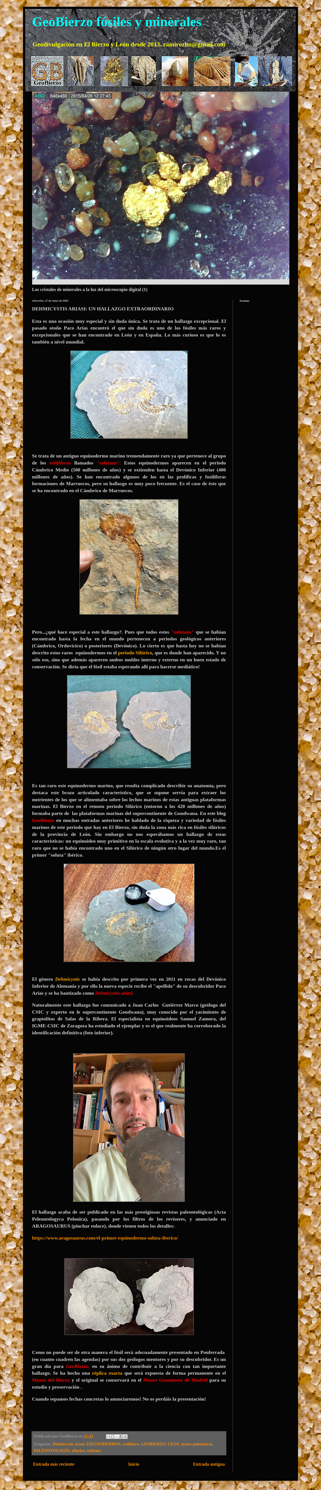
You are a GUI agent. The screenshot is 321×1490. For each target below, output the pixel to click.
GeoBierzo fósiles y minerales (116, 21)
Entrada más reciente (53, 1464)
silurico (78, 1450)
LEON (173, 1444)
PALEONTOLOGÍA (52, 1450)
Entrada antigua (209, 1464)
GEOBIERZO (153, 1444)
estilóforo (131, 1444)
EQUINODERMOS (103, 1444)
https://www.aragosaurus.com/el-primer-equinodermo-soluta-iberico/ (105, 1238)
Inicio (133, 1464)
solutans (94, 1450)
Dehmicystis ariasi (68, 1444)
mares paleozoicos (196, 1444)
